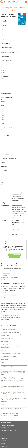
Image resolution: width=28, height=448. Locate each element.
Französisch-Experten (11, 244)
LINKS (2, 435)
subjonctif (23, 211)
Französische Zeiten (17, 205)
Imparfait (5, 275)
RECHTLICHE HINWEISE (7, 425)
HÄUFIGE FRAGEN (6, 422)
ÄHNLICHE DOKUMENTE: (8, 329)
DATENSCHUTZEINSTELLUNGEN (9, 430)
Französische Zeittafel (8, 270)
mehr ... (5, 279)
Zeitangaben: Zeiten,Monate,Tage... (12, 268)
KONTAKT (3, 440)
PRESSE (3, 443)
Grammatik (23, 215)
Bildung (14, 217)
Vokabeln (5, 290)
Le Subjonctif (6, 273)
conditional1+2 (15, 215)
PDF (22, 222)
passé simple (20, 209)
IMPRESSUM (4, 433)
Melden (22, 234)
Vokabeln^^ (6, 295)
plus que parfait (16, 211)
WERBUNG (4, 446)
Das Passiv (6, 293)
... (3, 362)
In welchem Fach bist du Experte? (11, 415)
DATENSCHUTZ (5, 427)
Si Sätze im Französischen (10, 288)
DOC (14, 326)
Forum (22, 283)
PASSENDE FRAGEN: (7, 366)
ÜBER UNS (4, 438)
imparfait (19, 207)
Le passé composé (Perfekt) (10, 277)
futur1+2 (14, 213)
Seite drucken (15, 234)
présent (14, 207)
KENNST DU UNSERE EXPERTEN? (11, 408)
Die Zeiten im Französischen (10, 286)
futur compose (20, 213)
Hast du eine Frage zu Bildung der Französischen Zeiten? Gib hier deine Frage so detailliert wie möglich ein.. (13, 249)
